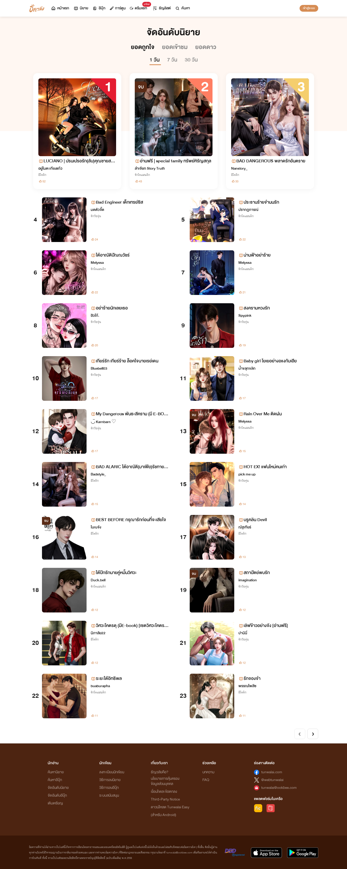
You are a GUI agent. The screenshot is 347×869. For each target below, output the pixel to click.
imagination (247, 580)
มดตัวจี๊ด (97, 209)
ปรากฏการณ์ (248, 209)
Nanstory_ (239, 168)
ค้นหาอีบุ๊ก (55, 780)
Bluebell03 (99, 368)
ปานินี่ (242, 633)
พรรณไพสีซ (247, 686)
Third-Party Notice (165, 799)
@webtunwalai (272, 780)
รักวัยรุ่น (96, 216)
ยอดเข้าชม (175, 47)
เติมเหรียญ (55, 803)
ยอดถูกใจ (143, 47)
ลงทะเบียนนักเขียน (111, 772)
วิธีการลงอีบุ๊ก (109, 787)
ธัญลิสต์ (161, 8)
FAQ (205, 780)
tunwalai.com (271, 772)
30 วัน (191, 59)
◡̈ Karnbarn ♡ (103, 422)
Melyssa (97, 262)
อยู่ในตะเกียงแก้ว (50, 168)
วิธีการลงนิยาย (110, 780)
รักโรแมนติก (142, 174)
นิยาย (80, 8)
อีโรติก (42, 174)
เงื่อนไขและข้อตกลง (164, 791)
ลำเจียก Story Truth (150, 168)
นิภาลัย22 (98, 633)
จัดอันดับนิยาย (58, 787)
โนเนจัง (96, 527)
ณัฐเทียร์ (244, 527)
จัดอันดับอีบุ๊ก (57, 795)
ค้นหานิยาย (56, 772)
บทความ (208, 772)
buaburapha (100, 686)
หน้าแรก (60, 8)
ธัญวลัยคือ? (159, 772)
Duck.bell (98, 580)
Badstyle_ (98, 474)
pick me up (247, 474)
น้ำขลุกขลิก (247, 368)
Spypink (244, 315)
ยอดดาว (205, 47)
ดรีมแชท (139, 6)
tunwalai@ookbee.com (279, 787)
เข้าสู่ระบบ (309, 8)
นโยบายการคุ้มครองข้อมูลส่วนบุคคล (165, 781)
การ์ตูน (118, 8)
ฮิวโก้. (95, 315)
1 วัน (155, 59)
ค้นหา (182, 8)
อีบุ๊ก (98, 8)
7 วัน (173, 59)
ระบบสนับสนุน (109, 795)
